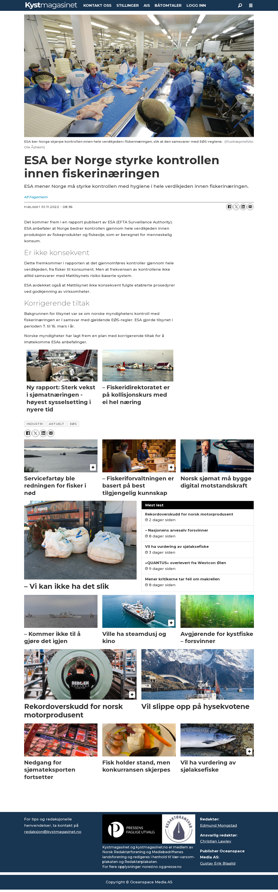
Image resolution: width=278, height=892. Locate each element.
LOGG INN (196, 5)
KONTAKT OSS (97, 5)
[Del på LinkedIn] (243, 207)
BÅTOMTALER (168, 5)
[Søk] (240, 5)
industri (34, 424)
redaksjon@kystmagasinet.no (52, 832)
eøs (73, 424)
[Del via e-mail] (250, 207)
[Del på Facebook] (229, 207)
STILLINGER (127, 5)
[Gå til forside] (51, 5)
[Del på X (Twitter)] (236, 207)
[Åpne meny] (251, 5)
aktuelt (56, 424)
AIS (147, 5)
